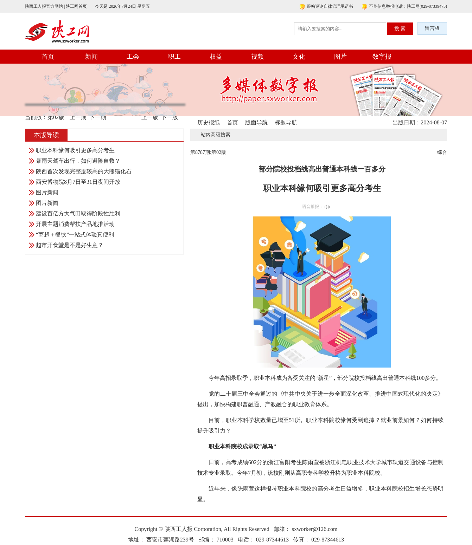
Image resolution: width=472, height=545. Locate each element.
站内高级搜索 (215, 134)
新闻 (91, 56)
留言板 (432, 28)
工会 (133, 56)
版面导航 (256, 122)
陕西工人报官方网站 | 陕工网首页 (56, 6)
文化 (299, 56)
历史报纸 (208, 122)
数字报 (381, 56)
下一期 (97, 117)
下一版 (169, 117)
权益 (216, 56)
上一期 (78, 117)
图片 (340, 56)
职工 (174, 56)
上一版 (149, 117)
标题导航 (286, 122)
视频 (257, 56)
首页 (48, 56)
